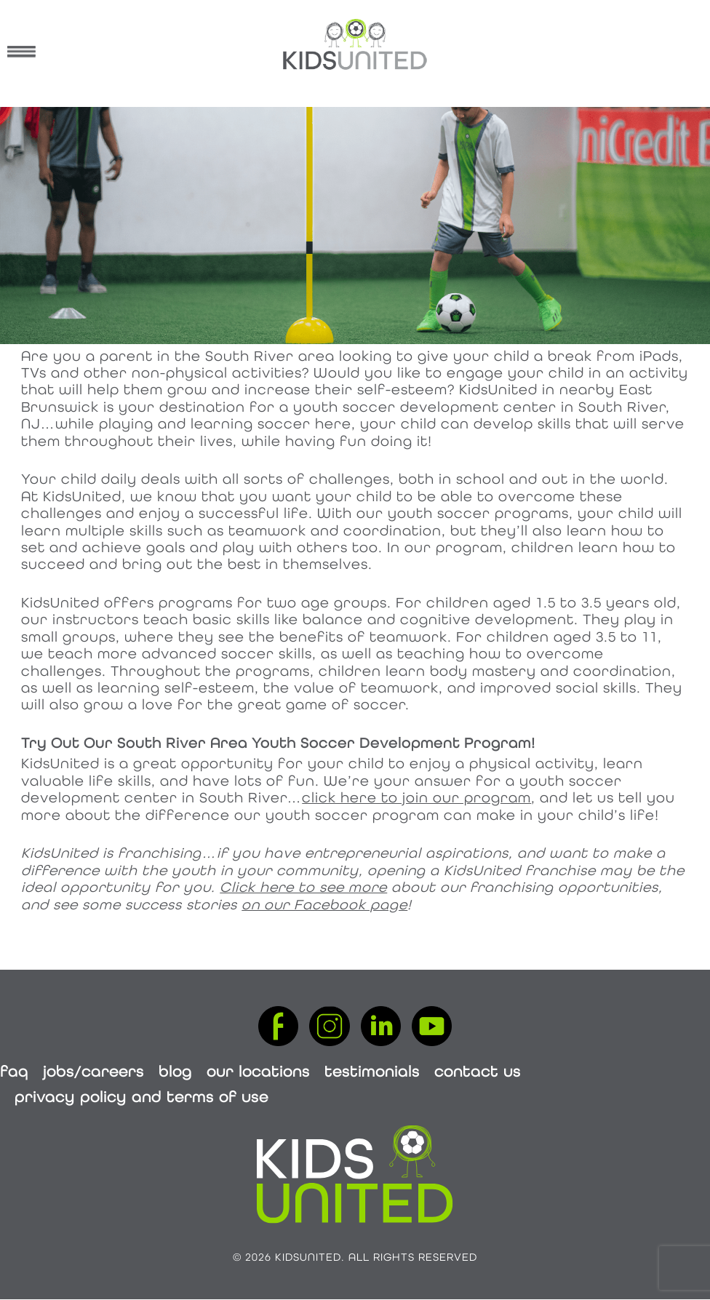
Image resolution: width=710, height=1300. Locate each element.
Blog (175, 1071)
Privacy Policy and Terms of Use (141, 1097)
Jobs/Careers (93, 1071)
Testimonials (372, 1071)
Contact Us (477, 1071)
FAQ (14, 1071)
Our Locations (258, 1071)
